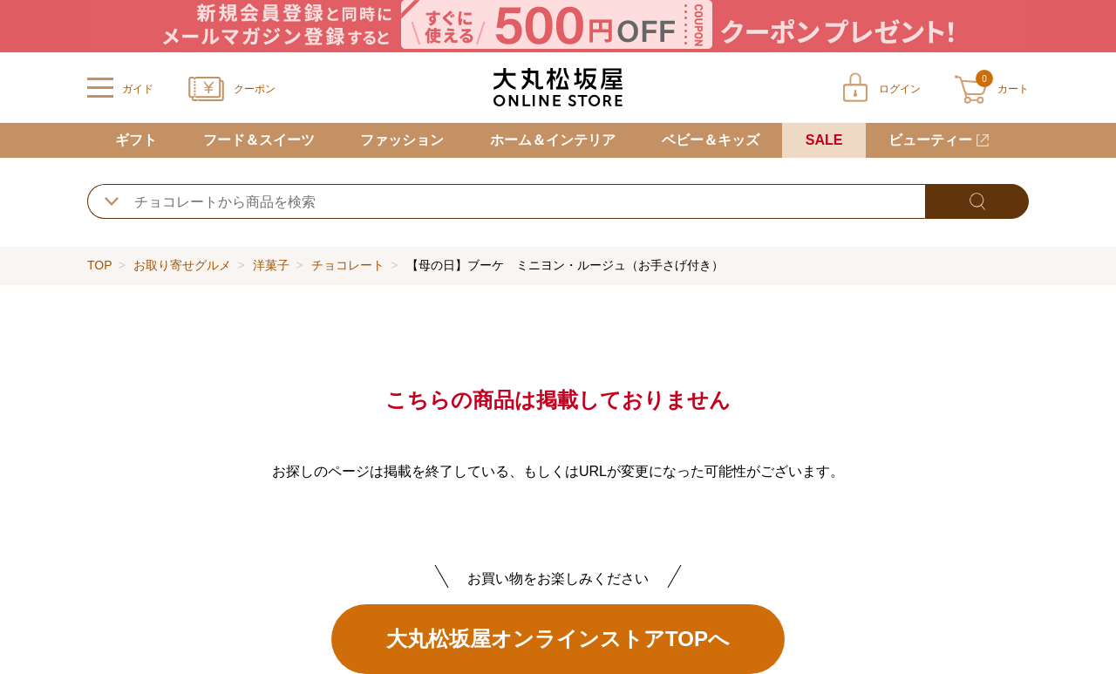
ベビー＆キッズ (710, 140)
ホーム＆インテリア (553, 140)
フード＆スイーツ (259, 140)
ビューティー (930, 140)
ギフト (136, 140)
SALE (824, 140)
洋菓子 (271, 265)
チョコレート (347, 265)
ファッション (402, 140)
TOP (99, 265)
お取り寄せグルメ (182, 265)
